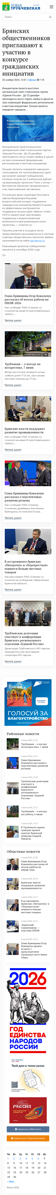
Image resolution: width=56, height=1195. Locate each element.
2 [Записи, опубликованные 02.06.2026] (14, 1158)
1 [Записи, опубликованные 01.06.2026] (8, 1158)
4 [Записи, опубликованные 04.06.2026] (26, 1158)
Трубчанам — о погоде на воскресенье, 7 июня (22, 366)
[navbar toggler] (51, 7)
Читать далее (13, 320)
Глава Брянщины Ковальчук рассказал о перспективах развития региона (24, 496)
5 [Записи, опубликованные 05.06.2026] (32, 1158)
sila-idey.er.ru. (37, 240)
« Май (10, 1181)
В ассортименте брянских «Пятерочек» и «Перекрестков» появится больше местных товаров (26, 567)
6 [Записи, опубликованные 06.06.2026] (38, 1158)
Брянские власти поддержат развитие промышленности (25, 430)
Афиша (32, 79)
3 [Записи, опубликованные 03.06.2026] (20, 1158)
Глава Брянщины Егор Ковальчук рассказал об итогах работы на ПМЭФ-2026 (28, 299)
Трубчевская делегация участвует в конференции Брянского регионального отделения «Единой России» (24, 638)
